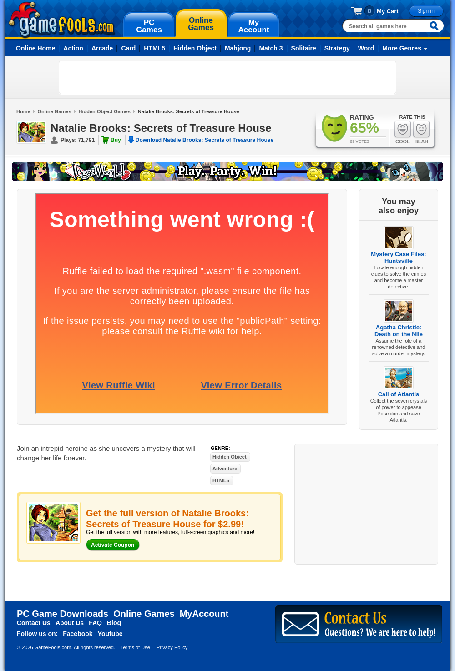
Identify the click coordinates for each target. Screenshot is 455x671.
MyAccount (204, 614)
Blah (421, 132)
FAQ (95, 622)
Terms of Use (135, 647)
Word (366, 48)
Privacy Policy (172, 647)
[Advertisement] (116, 77)
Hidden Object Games (105, 111)
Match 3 (271, 48)
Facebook (77, 633)
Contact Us (34, 622)
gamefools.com (62, 20)
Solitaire (303, 48)
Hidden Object (195, 48)
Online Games (54, 111)
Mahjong (238, 48)
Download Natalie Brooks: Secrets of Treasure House (204, 140)
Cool (403, 132)
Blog (114, 622)
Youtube (110, 633)
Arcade (102, 48)
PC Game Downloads (62, 614)
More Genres (401, 48)
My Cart (388, 11)
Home (23, 111)
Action (73, 48)
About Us (70, 622)
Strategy (337, 48)
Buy (116, 140)
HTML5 (154, 48)
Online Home (35, 48)
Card (128, 48)
